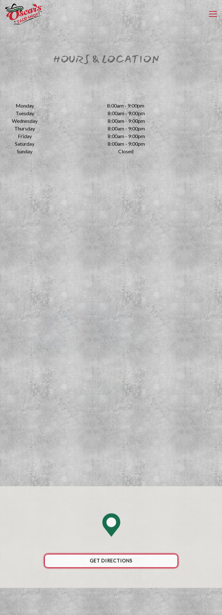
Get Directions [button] (111, 562)
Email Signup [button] (111, 607)
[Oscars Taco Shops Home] (24, 14)
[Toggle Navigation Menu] (213, 14)
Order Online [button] (111, 593)
